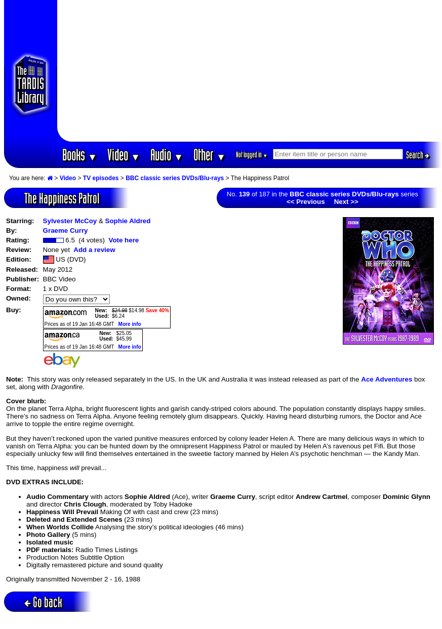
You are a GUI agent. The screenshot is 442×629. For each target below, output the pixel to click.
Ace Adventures (386, 379)
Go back (43, 602)
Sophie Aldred (128, 221)
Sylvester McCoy (70, 221)
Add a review (94, 250)
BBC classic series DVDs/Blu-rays (175, 178)
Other (209, 154)
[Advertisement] (249, 71)
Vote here (123, 240)
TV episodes (101, 178)
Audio (166, 154)
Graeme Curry (65, 230)
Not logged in (252, 154)
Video (123, 154)
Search (417, 154)
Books (79, 154)
